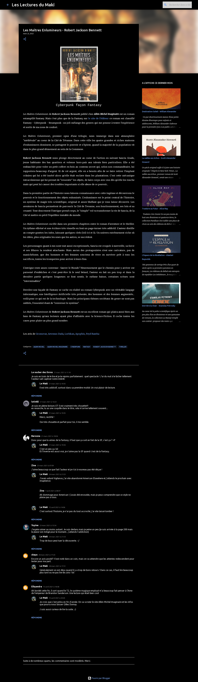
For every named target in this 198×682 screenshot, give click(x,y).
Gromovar (41, 333)
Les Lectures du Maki (33, 4)
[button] (24, 39)
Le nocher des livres (42, 372)
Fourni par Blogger (99, 678)
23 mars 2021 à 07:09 (45, 465)
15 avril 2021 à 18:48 (51, 587)
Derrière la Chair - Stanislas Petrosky (158, 306)
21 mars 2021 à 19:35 (57, 384)
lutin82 (35, 401)
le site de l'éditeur (98, 118)
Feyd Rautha (92, 333)
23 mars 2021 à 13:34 (48, 525)
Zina (33, 465)
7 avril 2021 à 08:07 (52, 491)
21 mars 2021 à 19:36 (57, 445)
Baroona (35, 436)
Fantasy (86, 347)
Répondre (36, 396)
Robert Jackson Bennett (104, 347)
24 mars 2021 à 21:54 (57, 537)
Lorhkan (69, 333)
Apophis (80, 333)
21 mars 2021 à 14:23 (48, 402)
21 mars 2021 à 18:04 (49, 436)
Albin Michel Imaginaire (57, 347)
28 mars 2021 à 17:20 (46, 555)
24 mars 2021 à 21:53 (57, 474)
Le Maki (44, 383)
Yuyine (34, 525)
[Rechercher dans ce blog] (177, 5)
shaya (34, 554)
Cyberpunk (75, 347)
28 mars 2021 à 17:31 (57, 566)
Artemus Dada (56, 333)
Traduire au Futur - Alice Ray (155, 209)
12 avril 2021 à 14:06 (57, 507)
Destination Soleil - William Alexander (159, 111)
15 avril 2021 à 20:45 (57, 598)
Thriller (122, 347)
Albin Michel (39, 347)
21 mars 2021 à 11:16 (62, 372)
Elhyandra (36, 586)
